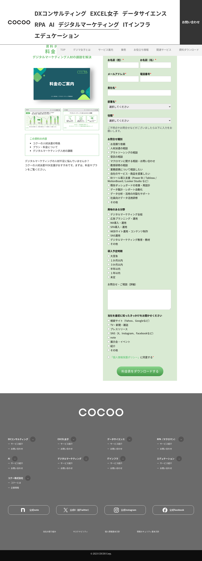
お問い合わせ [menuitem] (17, 448)
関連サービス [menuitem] (163, 61)
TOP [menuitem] (62, 61)
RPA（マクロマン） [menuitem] (166, 439)
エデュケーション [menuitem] (56, 47)
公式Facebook (173, 510)
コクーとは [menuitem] (16, 482)
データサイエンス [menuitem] (56, 25)
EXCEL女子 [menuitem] (104, 13)
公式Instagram (125, 510)
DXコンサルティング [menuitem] (60, 13)
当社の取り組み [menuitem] (49, 531)
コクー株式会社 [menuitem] (15, 478)
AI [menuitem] (100, 25)
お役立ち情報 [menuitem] (141, 61)
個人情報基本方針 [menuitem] (112, 531)
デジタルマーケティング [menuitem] (64, 36)
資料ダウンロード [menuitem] (189, 61)
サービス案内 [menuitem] (105, 61)
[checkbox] (139, 172)
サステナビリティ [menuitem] (80, 531)
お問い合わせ (181, 27)
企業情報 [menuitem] (15, 487)
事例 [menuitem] (123, 61)
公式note (29, 510)
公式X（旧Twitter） (77, 510)
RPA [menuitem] (88, 25)
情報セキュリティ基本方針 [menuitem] (148, 531)
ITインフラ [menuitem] (113, 36)
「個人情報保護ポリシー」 (125, 357)
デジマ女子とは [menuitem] (82, 61)
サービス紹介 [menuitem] (17, 443)
